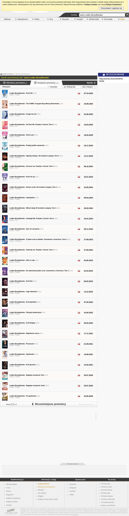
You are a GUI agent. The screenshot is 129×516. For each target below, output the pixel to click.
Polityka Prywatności (13, 498)
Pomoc (8, 491)
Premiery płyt (105, 493)
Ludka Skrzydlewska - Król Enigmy (22, 323)
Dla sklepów (42, 493)
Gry (51, 19)
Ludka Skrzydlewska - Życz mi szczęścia (24, 229)
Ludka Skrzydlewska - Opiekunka (22, 354)
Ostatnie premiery (46, 83)
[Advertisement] (24, 46)
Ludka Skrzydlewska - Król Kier (21, 281)
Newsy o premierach (108, 505)
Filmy (37, 19)
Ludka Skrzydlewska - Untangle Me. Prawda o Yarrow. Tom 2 (32, 218)
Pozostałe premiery (107, 502)
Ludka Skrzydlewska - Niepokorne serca (24, 333)
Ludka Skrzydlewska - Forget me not (23, 114)
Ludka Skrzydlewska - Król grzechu (22, 365)
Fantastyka (18, 157)
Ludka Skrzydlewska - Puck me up (22, 177)
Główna (7, 19)
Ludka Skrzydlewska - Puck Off (21, 93)
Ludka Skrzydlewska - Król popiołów (23, 302)
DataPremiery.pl (17, 480)
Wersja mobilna (11, 484)
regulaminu (75, 514)
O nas (8, 488)
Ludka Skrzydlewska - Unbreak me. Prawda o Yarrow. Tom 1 (32, 250)
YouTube (72, 491)
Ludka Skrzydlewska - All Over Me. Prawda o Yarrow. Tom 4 (31, 124)
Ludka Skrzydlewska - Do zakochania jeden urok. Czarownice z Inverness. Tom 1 (39, 271)
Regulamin (10, 495)
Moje (122, 19)
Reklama (41, 490)
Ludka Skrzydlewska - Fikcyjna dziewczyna (25, 312)
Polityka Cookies (12, 502)
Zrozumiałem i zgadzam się (111, 8)
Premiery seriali (106, 487)
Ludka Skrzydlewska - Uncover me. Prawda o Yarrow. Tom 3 (32, 166)
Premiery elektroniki (108, 499)
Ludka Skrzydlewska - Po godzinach (23, 396)
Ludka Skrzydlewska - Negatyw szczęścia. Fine (27, 375)
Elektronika (94, 19)
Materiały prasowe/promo (46, 487)
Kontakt (8, 505)
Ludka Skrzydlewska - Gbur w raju (22, 260)
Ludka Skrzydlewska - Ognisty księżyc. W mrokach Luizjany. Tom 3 (34, 156)
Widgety (40, 496)
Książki (80, 19)
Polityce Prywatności (113, 4)
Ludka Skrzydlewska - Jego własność (23, 291)
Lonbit (15, 513)
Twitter (71, 495)
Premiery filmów (106, 490)
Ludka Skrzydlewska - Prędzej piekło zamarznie (27, 145)
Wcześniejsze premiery (49, 404)
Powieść (17, 95)
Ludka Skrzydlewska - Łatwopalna (22, 198)
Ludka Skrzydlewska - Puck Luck (22, 135)
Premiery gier (105, 484)
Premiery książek (107, 496)
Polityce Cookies (91, 4)
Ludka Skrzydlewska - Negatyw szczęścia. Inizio (27, 385)
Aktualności (23, 19)
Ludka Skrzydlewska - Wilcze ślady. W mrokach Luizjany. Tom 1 (33, 208)
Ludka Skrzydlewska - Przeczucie (22, 344)
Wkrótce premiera (15, 82)
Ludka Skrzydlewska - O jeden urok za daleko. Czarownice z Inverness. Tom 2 (38, 239)
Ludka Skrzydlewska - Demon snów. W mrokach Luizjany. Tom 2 (33, 187)
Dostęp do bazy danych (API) (48, 499)
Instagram (72, 488)
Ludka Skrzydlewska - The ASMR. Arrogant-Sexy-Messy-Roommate (34, 104)
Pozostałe (108, 19)
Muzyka (65, 19)
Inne (16, 126)
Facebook (72, 484)
